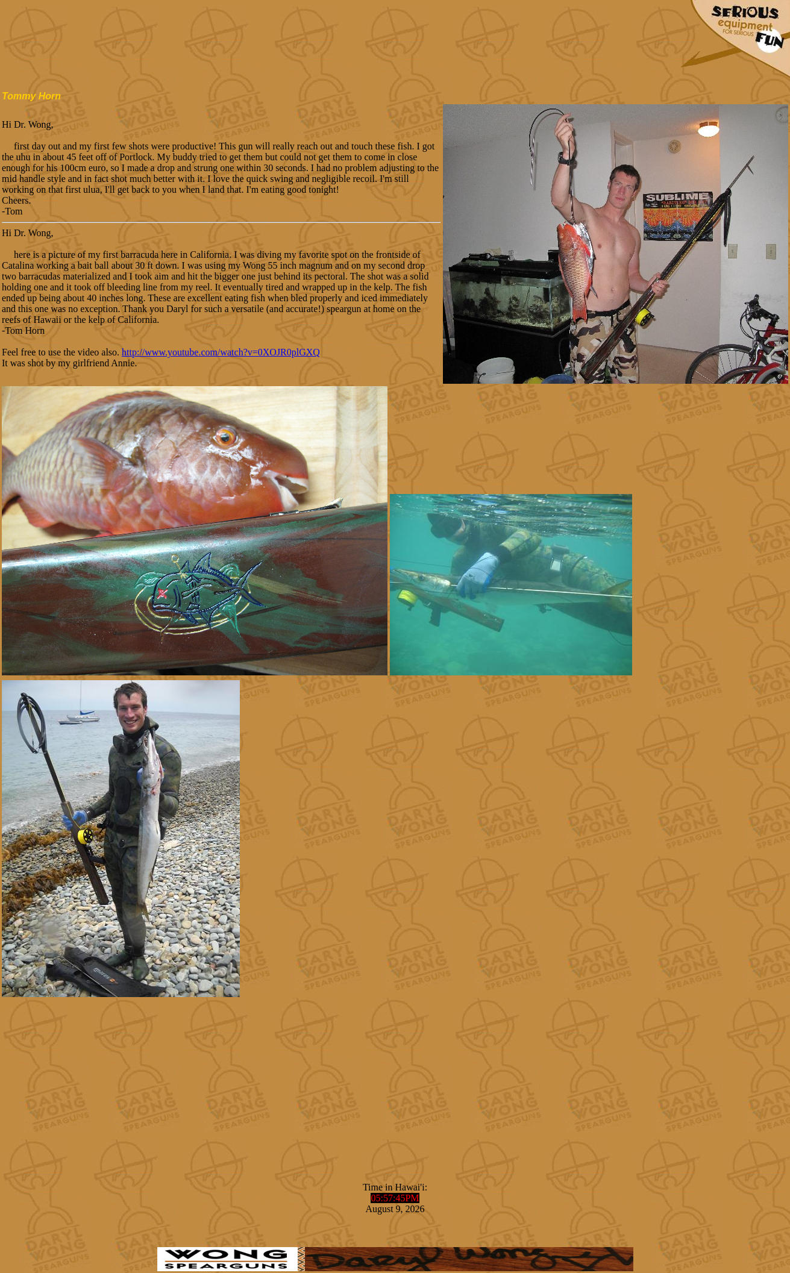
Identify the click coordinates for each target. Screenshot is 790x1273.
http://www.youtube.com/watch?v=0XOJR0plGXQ (221, 352)
